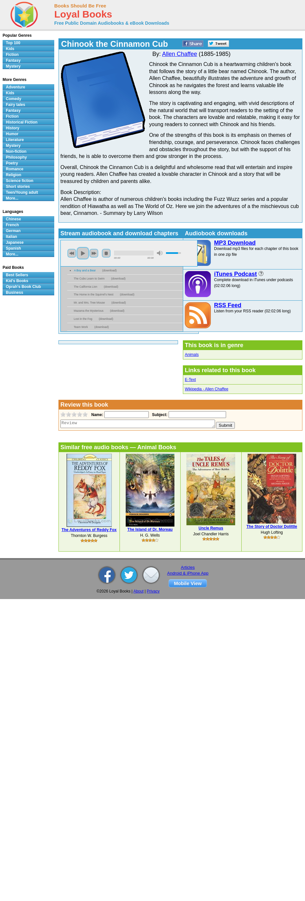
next (93, 253)
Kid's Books (17, 281)
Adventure (15, 87)
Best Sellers (17, 275)
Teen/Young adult (22, 192)
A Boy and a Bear (85, 270)
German (13, 231)
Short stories (18, 186)
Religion (13, 175)
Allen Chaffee (179, 54)
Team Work (81, 327)
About (138, 591)
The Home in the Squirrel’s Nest (93, 294)
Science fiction (19, 180)
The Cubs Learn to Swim (89, 278)
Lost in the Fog (83, 318)
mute (160, 253)
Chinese (13, 219)
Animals (192, 354)
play (82, 253)
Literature (15, 139)
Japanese (15, 242)
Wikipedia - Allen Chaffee (206, 389)
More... (12, 198)
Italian (11, 236)
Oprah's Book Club (23, 286)
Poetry (12, 163)
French (12, 225)
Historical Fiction (21, 122)
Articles (188, 567)
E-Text (190, 379)
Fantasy (13, 60)
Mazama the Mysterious (89, 310)
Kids (10, 48)
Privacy (153, 591)
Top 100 (13, 43)
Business (14, 292)
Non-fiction (16, 151)
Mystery (13, 66)
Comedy (13, 99)
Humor (12, 134)
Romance (14, 169)
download (109, 270)
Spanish (13, 248)
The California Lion (85, 286)
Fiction (12, 54)
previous (71, 253)
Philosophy (16, 157)
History (12, 128)
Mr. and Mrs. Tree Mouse (89, 302)
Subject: (159, 414)
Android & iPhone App (188, 573)
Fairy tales (15, 104)
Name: (96, 414)
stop (106, 253)
